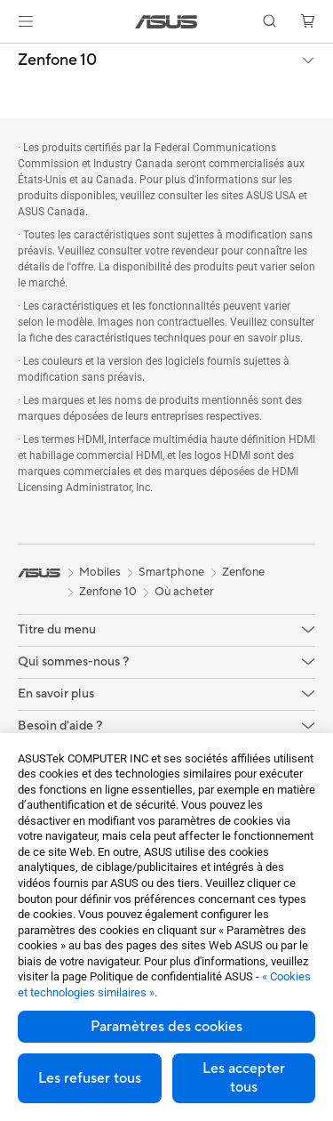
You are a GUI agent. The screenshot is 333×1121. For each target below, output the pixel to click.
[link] (166, 21)
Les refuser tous (89, 1078)
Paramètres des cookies (166, 1027)
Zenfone (243, 572)
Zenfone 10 (57, 60)
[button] (26, 21)
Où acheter (184, 592)
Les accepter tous (243, 1078)
